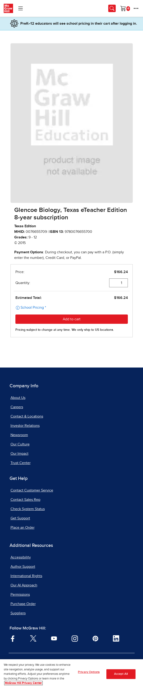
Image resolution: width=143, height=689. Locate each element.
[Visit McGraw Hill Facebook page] (13, 638)
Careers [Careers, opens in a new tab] (16, 407)
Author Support (22, 567)
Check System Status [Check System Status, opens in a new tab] (27, 509)
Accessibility (20, 557)
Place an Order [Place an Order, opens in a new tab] (22, 527)
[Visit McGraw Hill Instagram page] (75, 638)
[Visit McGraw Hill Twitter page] (33, 638)
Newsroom (19, 435)
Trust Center (20, 463)
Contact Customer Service (31, 490)
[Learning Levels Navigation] (20, 8)
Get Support (20, 518)
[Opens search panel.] (112, 8)
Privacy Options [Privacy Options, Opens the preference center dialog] (89, 672)
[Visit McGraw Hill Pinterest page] (95, 638)
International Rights (26, 576)
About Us (17, 398)
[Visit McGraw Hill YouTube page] (54, 638)
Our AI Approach (23, 585)
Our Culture (20, 444)
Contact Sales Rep (25, 500)
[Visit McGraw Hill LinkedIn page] (116, 638)
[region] (71, 674)
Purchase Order (23, 604)
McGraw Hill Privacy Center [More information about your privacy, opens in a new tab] (23, 683)
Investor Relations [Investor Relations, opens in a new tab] (25, 426)
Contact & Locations (26, 416)
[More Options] (136, 8)
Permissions (20, 594)
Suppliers (18, 613)
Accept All (121, 674)
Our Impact (19, 453)
